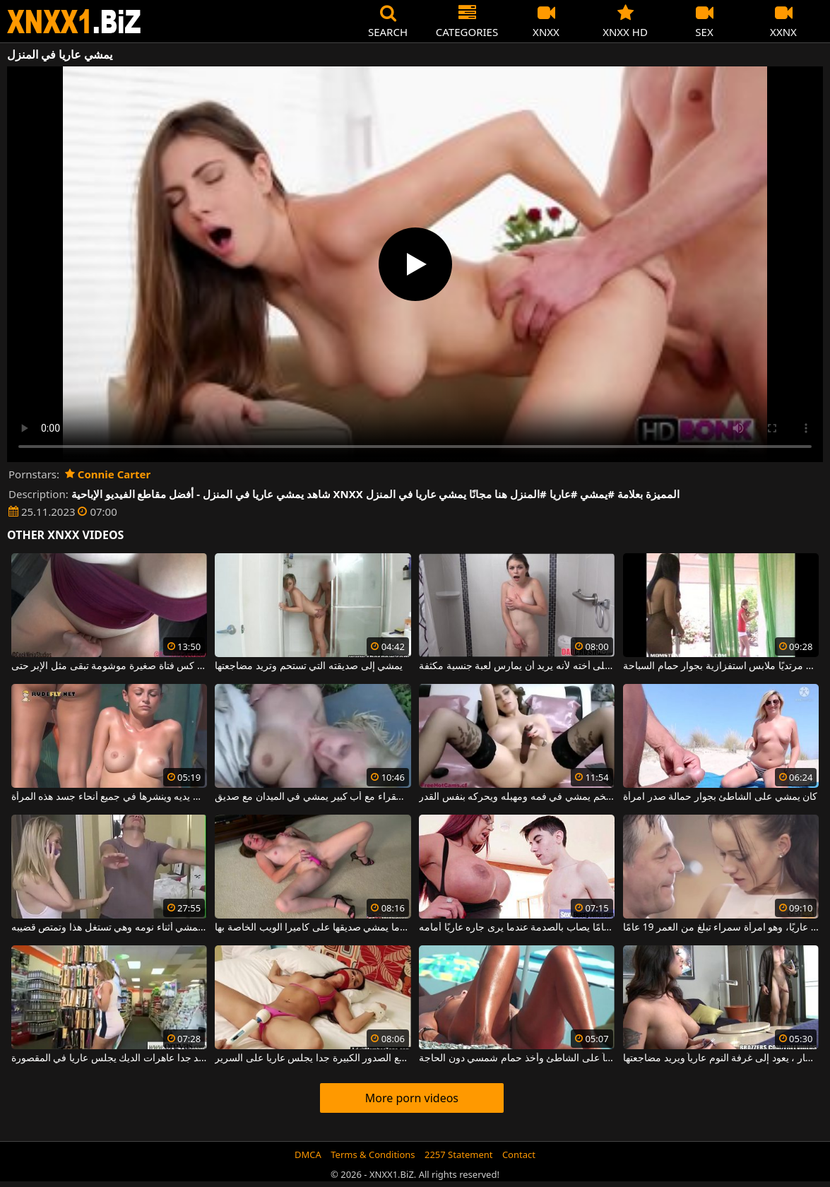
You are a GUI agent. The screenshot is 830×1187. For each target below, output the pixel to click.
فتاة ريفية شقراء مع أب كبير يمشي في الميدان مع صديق (312, 797)
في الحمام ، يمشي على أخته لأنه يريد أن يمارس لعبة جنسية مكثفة (517, 666)
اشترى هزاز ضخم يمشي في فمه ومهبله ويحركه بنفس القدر (517, 797)
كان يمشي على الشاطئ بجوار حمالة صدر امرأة (720, 797)
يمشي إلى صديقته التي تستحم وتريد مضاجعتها (309, 666)
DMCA (308, 1154)
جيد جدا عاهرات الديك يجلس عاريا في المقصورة (109, 1058)
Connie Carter (107, 474)
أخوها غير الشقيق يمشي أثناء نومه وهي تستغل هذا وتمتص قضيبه (109, 927)
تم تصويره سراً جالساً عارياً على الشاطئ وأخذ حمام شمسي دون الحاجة (517, 1058)
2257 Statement (459, 1154)
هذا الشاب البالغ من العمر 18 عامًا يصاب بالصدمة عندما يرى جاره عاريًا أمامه (517, 927)
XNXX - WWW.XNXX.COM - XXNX (74, 21)
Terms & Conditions (373, 1154)
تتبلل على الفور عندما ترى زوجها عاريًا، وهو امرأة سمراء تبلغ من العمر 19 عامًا (721, 927)
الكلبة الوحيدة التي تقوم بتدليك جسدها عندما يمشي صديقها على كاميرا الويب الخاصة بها (312, 927)
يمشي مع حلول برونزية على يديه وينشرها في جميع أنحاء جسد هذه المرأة (109, 797)
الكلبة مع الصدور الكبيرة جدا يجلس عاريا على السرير (312, 1058)
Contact (518, 1154)
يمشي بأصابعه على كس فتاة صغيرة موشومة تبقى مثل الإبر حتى (109, 666)
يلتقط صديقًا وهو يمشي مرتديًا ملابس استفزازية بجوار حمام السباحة (721, 666)
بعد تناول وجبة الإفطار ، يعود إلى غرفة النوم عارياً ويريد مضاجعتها (721, 1058)
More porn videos (411, 1098)
